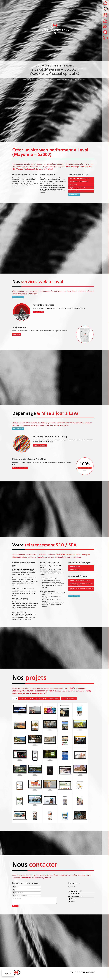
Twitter (73, 901)
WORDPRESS (43, 699)
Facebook (73, 898)
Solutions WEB (82, 971)
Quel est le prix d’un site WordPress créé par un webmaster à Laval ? (81, 584)
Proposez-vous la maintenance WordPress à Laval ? (81, 588)
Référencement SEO (75, 566)
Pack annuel (16, 334)
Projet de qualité (38, 312)
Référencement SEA (75, 569)
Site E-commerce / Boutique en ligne (79, 181)
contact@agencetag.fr (76, 896)
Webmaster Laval (74, 971)
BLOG (63, 699)
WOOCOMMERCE (54, 699)
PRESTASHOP (71, 699)
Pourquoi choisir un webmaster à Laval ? (80, 580)
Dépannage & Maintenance (77, 191)
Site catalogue (73, 184)
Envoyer (15, 906)
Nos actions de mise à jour (20, 467)
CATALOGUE (33, 699)
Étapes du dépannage (40, 445)
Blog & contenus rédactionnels (77, 188)
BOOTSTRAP (23, 699)
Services (88, 971)
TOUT (15, 699)
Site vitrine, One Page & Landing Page (79, 178)
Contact (92, 971)
